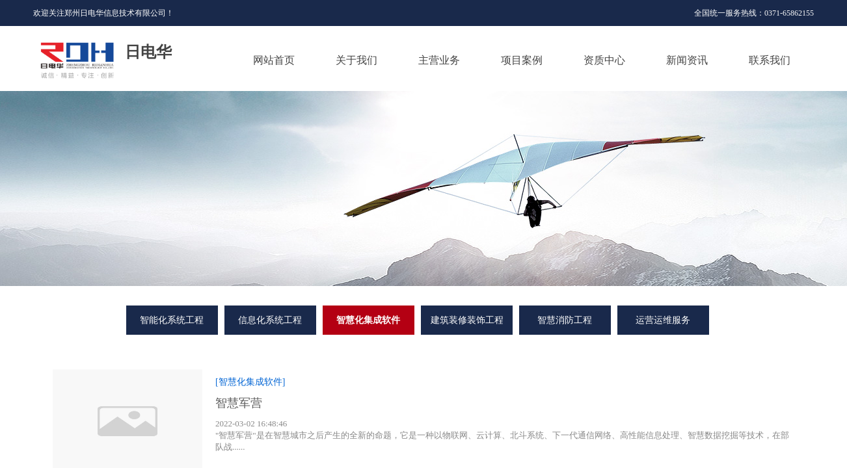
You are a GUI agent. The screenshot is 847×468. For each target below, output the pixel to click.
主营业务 (439, 60)
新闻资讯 (687, 60)
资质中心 (604, 60)
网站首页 (274, 60)
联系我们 (769, 60)
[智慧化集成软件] (250, 382)
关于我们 (356, 60)
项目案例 (522, 60)
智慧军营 (238, 403)
